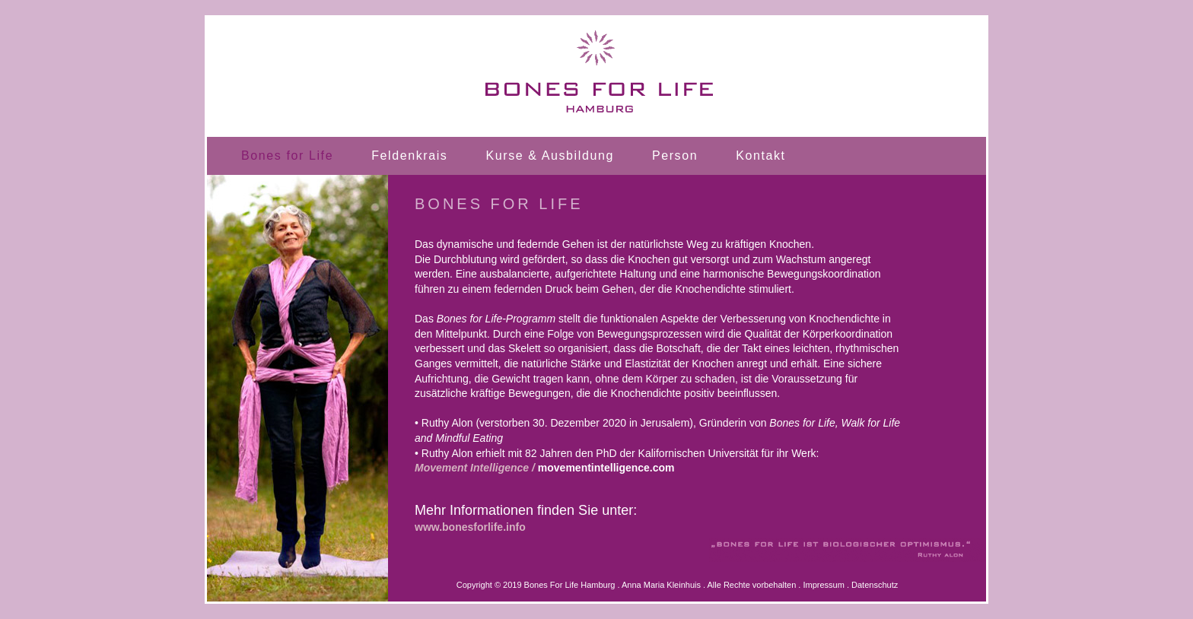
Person (675, 155)
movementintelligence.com (606, 468)
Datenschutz (874, 584)
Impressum (823, 584)
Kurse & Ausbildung (549, 155)
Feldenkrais (409, 155)
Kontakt (760, 155)
